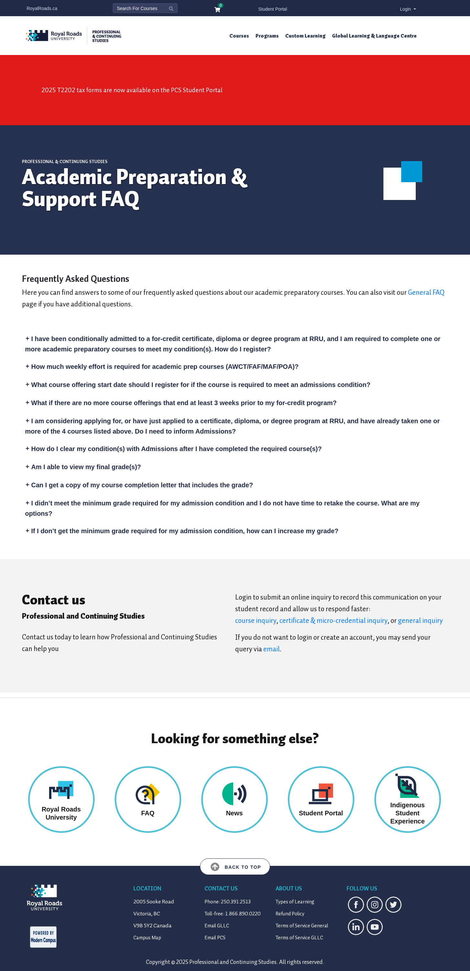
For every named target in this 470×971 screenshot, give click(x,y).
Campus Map (147, 938)
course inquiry (255, 620)
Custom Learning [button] (305, 36)
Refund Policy (290, 914)
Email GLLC (216, 926)
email (271, 649)
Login (406, 9)
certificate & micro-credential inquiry (333, 620)
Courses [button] (239, 36)
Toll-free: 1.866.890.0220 (232, 914)
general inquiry (420, 620)
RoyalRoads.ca (42, 8)
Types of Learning (295, 902)
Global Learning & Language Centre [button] (374, 36)
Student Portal (272, 9)
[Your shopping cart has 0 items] (217, 10)
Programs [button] (267, 36)
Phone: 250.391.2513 (227, 902)
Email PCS (214, 938)
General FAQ (426, 292)
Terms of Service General (302, 926)
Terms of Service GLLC (299, 938)
